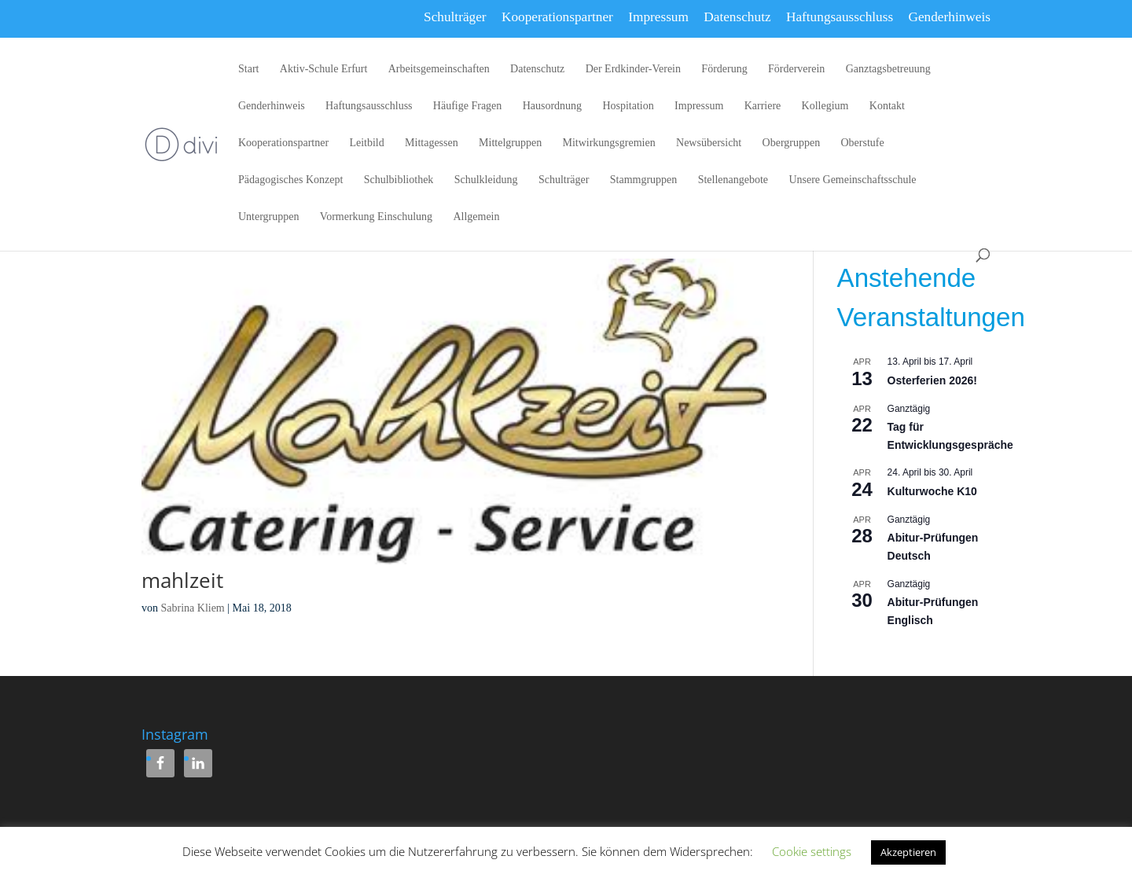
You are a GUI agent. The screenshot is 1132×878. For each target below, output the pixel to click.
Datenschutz (737, 16)
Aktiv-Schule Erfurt (324, 69)
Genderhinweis (949, 16)
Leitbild (366, 143)
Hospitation (627, 106)
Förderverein (796, 69)
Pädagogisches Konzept (290, 180)
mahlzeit (182, 580)
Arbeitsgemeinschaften (439, 69)
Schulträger (455, 16)
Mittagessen (431, 143)
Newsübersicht (708, 143)
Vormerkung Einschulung (376, 216)
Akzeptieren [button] (908, 852)
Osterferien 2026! (932, 380)
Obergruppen (792, 143)
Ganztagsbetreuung (888, 69)
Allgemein (476, 216)
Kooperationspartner (557, 16)
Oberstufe (862, 143)
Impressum (658, 16)
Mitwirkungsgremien (608, 143)
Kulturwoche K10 (932, 491)
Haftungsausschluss (839, 16)
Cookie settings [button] (811, 851)
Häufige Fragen (467, 106)
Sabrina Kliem (193, 608)
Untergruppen (269, 216)
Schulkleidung (486, 180)
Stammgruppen (644, 180)
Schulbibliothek (399, 180)
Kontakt (887, 106)
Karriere (762, 106)
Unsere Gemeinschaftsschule (852, 180)
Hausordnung (552, 106)
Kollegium (825, 106)
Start (248, 69)
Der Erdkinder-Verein (633, 69)
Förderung (724, 69)
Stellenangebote (733, 180)
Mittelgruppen (510, 143)
